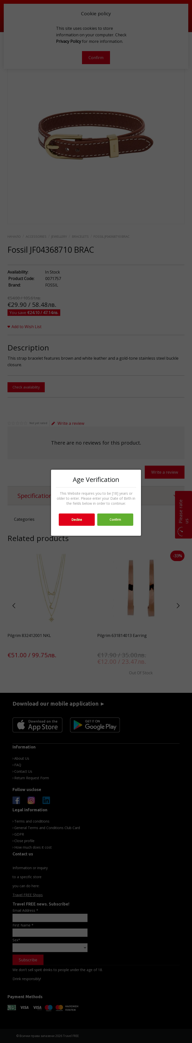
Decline (77, 519)
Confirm (115, 519)
